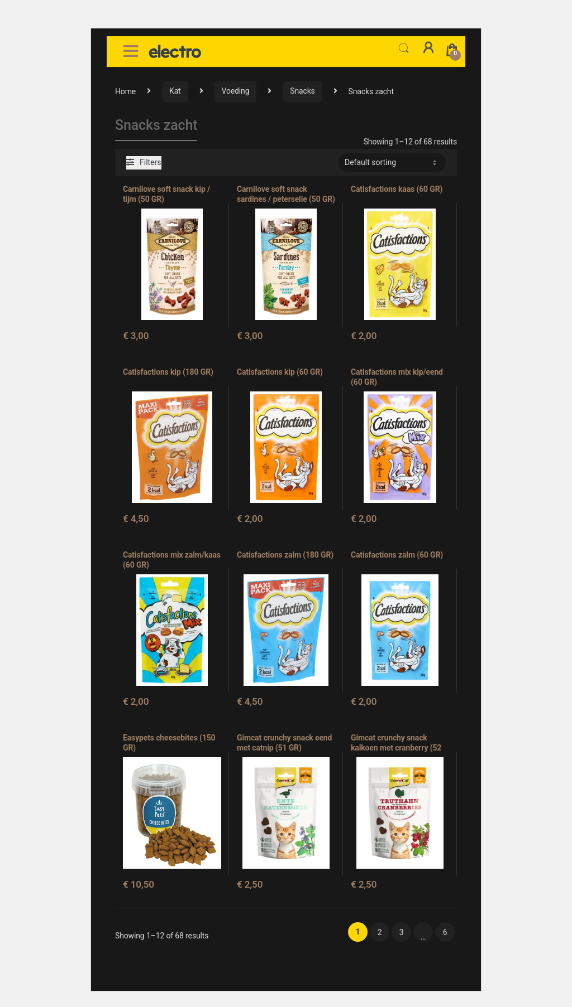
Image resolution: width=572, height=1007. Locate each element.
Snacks (302, 90)
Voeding (235, 90)
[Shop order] (392, 162)
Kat (175, 90)
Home (125, 90)
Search (404, 48)
